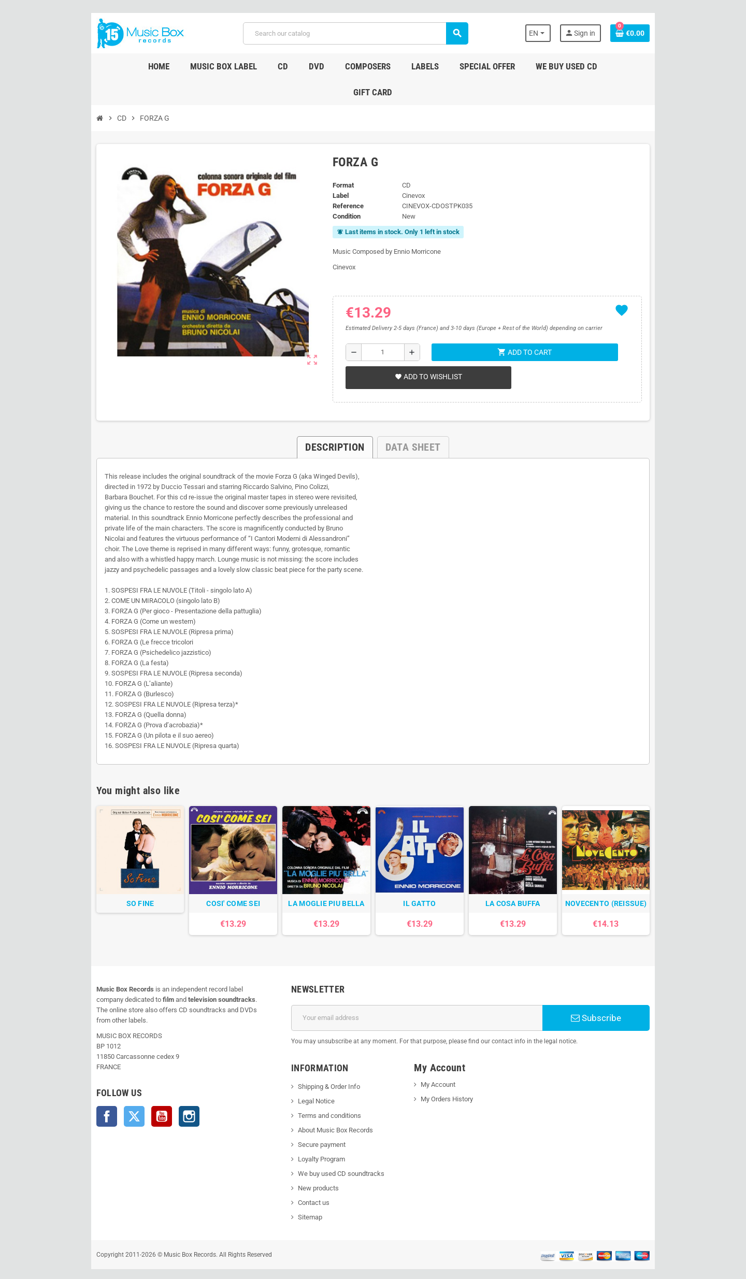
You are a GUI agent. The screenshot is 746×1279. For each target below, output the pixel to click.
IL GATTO (424, 887)
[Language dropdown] (564, 33)
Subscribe (619, 1001)
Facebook (77, 1089)
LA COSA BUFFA (527, 887)
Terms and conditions (319, 1099)
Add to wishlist (424, 351)
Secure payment (312, 1128)
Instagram (160, 1089)
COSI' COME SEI (219, 887)
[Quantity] (380, 326)
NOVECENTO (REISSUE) (629, 887)
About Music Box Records (325, 1113)
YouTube (132, 1089)
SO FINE (116, 887)
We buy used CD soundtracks (331, 1157)
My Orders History (450, 1082)
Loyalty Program (311, 1142)
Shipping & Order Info (319, 1070)
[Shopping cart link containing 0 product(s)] (659, 33)
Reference (343, 180)
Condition (342, 190)
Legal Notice (306, 1084)
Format (338, 159)
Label (336, 170)
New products (308, 1171)
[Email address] (420, 1001)
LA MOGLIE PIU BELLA (321, 887)
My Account (441, 1068)
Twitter (105, 1089)
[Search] (354, 33)
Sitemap (300, 1200)
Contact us (304, 1186)
